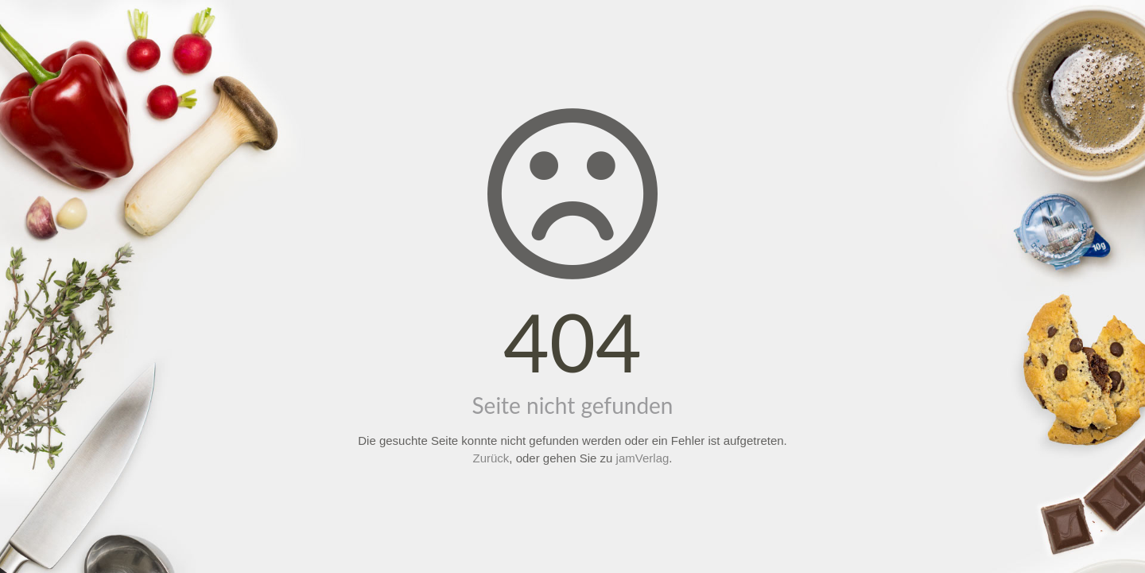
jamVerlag (643, 458)
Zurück (491, 458)
